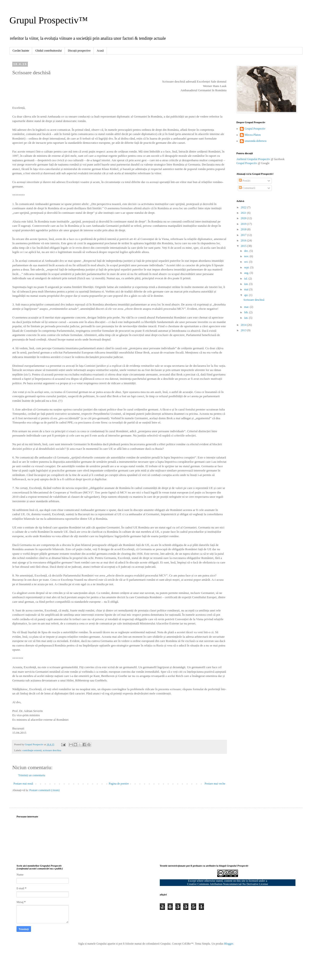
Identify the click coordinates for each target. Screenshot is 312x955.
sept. (247, 267)
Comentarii (247, 188)
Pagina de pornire (119, 783)
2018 (244, 229)
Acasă (100, 50)
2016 (244, 240)
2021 (244, 212)
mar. (247, 307)
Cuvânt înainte (21, 50)
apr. (246, 295)
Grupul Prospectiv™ (48, 20)
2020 (244, 218)
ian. (246, 317)
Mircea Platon (253, 134)
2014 (244, 325)
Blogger (228, 943)
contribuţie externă (31, 750)
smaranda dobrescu (255, 141)
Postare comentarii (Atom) (44, 790)
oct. (246, 261)
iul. (246, 278)
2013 (244, 330)
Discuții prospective (79, 50)
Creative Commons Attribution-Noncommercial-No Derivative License (227, 884)
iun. (246, 284)
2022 (244, 207)
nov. (247, 256)
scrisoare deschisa (52, 750)
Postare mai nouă (23, 783)
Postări (244, 180)
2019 (244, 224)
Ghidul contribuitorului (48, 50)
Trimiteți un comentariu (31, 775)
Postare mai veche (215, 783)
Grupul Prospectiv (255, 128)
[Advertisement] (271, 411)
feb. (246, 312)
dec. (247, 251)
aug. (247, 273)
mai (246, 289)
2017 (244, 235)
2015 (244, 246)
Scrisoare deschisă (253, 299)
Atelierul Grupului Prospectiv (253, 159)
